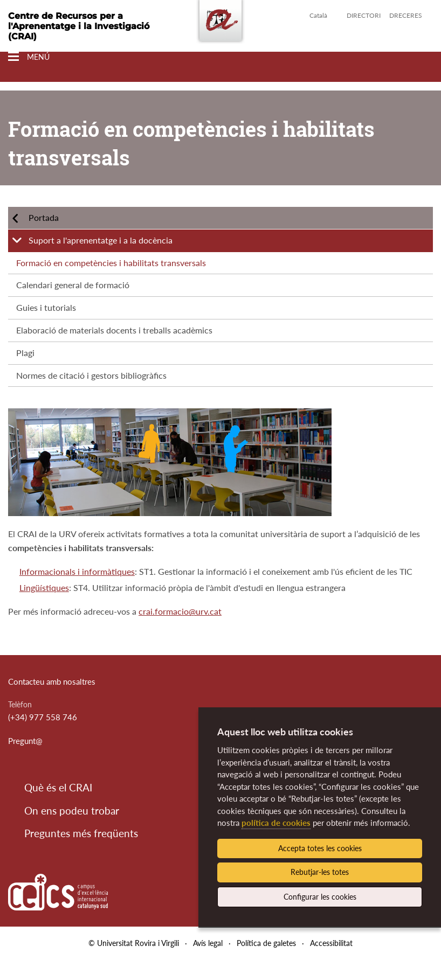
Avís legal (208, 943)
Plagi (25, 352)
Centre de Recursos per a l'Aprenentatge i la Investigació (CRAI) (78, 26)
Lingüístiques (44, 587)
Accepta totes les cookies (320, 848)
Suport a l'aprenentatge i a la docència (101, 240)
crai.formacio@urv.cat (180, 611)
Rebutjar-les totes (320, 871)
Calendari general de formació (72, 285)
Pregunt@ (25, 741)
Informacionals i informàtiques (77, 571)
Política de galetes (266, 943)
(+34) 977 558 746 (42, 717)
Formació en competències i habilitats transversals (111, 263)
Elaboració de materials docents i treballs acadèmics (114, 330)
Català (318, 15)
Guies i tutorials (46, 307)
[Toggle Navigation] (29, 57)
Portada (44, 217)
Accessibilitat (331, 943)
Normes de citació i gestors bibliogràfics (91, 375)
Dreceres (405, 15)
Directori (364, 15)
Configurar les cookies (320, 896)
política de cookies (276, 822)
